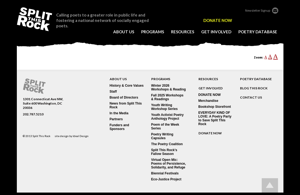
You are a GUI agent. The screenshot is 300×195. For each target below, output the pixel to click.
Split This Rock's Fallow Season (164, 152)
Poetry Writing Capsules (162, 136)
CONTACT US (251, 97)
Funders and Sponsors (119, 127)
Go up (270, 185)
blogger (267, 20)
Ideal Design (81, 136)
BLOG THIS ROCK (253, 88)
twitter (252, 20)
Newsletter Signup (257, 10)
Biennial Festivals (165, 173)
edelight (237, 20)
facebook (244, 20)
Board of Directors (124, 97)
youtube (275, 20)
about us (123, 32)
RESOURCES (208, 79)
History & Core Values (127, 85)
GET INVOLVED (210, 88)
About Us (118, 79)
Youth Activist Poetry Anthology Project (167, 117)
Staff (113, 91)
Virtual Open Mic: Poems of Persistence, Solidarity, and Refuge (168, 163)
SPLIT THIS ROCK (34, 19)
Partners (116, 119)
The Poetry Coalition (167, 144)
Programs (160, 79)
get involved (216, 32)
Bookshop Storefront (214, 107)
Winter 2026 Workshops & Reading (168, 87)
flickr (260, 20)
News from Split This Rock (126, 105)
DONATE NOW (217, 20)
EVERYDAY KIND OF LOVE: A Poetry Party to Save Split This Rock (215, 118)
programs (152, 32)
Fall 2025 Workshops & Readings (167, 97)
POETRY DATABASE (256, 79)
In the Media (119, 113)
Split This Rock (41, 136)
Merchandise (208, 101)
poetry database (257, 32)
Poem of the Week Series (165, 126)
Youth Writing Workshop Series (164, 107)
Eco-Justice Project (166, 179)
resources (182, 32)
